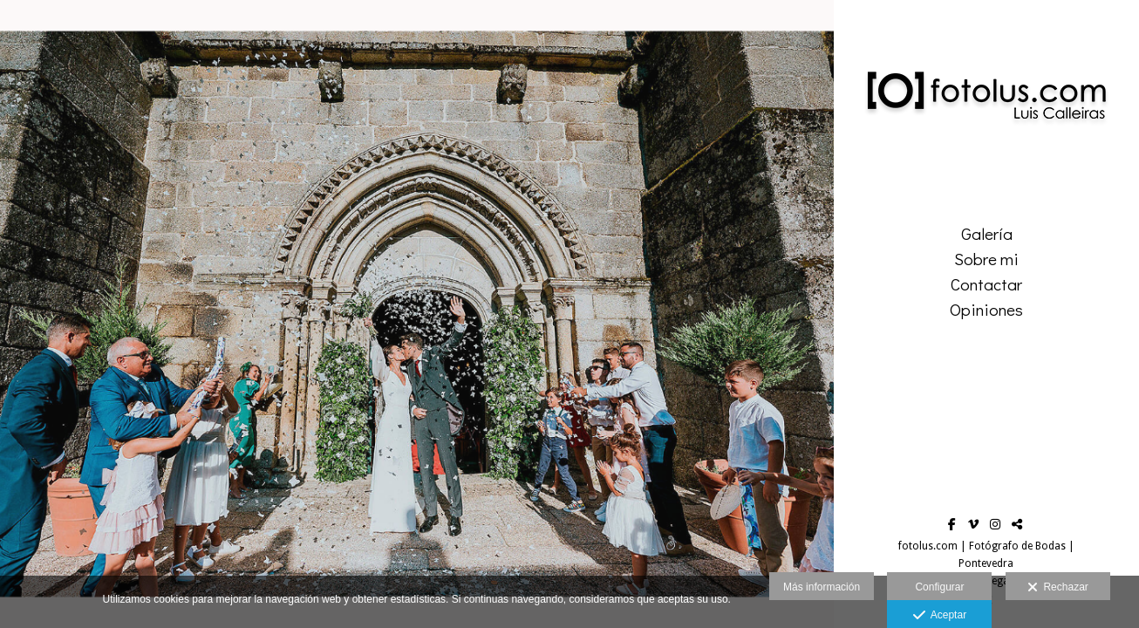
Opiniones (986, 309)
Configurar (939, 587)
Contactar (986, 284)
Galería (987, 233)
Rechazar (1057, 588)
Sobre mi (986, 259)
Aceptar (939, 616)
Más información (821, 587)
